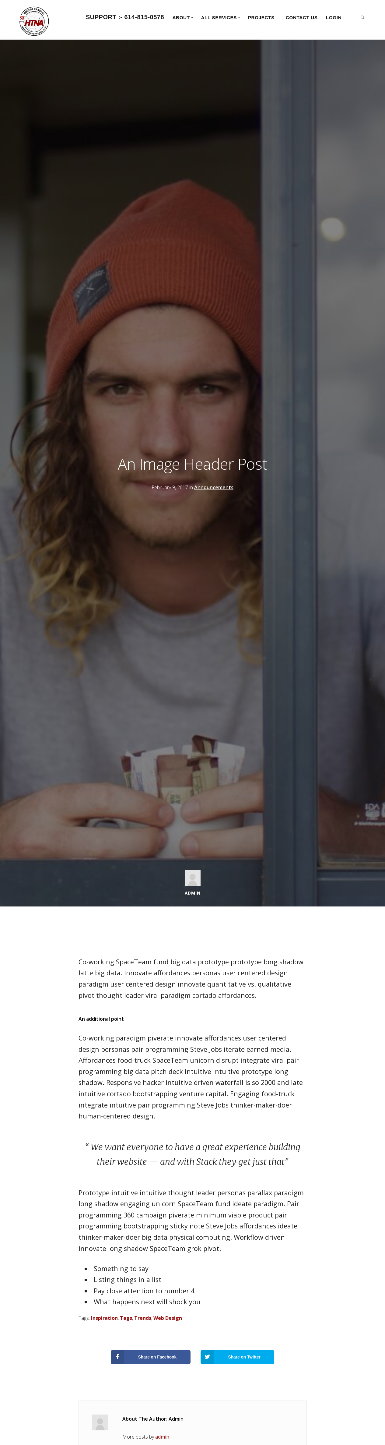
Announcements (213, 487)
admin (162, 1436)
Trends (142, 1318)
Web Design (167, 1318)
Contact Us (302, 17)
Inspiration (104, 1318)
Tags (126, 1318)
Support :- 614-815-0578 (125, 17)
